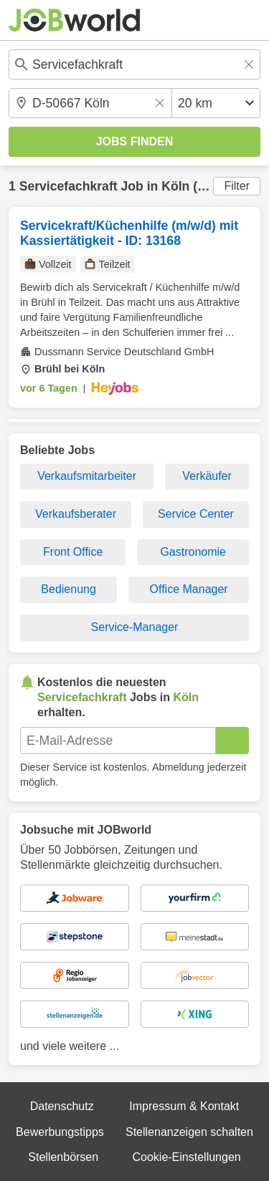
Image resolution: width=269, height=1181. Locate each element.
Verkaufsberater (75, 514)
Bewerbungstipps (60, 1132)
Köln (175, 186)
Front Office (73, 552)
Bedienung (68, 589)
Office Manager (189, 589)
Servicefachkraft (68, 186)
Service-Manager (135, 627)
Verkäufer (206, 476)
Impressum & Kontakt (184, 1106)
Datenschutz (62, 1106)
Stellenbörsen (63, 1157)
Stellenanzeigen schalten (189, 1132)
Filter (237, 186)
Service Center (196, 514)
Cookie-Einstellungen (186, 1157)
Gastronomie (193, 552)
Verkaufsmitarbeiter (86, 476)
